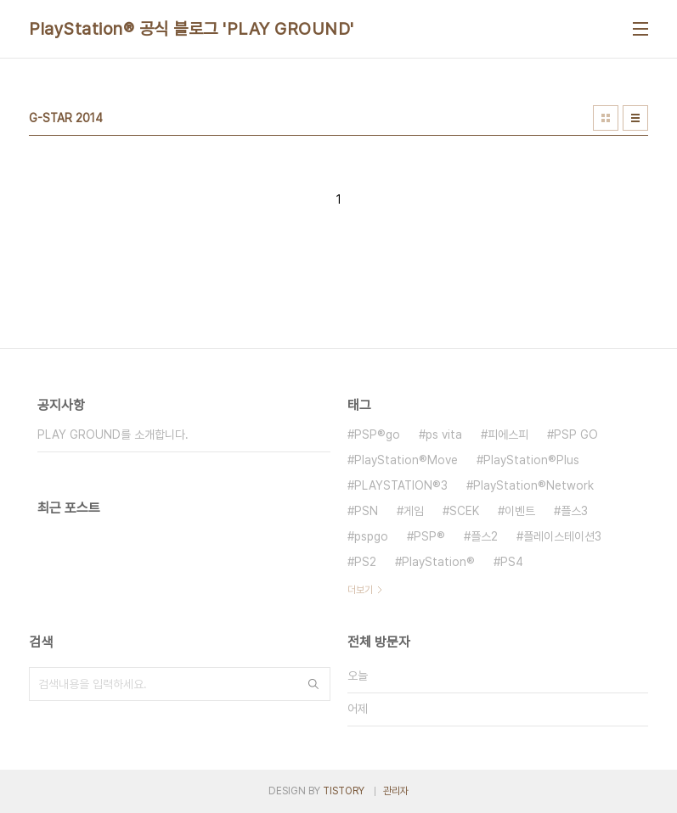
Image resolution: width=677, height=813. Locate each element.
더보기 (360, 590)
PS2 (365, 562)
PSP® (429, 536)
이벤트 (520, 511)
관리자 (396, 791)
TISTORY (343, 791)
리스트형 (635, 118)
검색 (313, 684)
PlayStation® (438, 562)
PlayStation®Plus (531, 460)
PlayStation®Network (533, 485)
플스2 (484, 536)
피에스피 (508, 434)
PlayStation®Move (406, 460)
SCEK (464, 511)
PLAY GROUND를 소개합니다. (113, 434)
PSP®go (377, 434)
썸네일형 (605, 118)
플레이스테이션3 (562, 536)
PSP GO (576, 434)
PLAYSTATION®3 (401, 485)
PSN (366, 511)
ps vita (444, 434)
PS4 (511, 562)
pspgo (371, 536)
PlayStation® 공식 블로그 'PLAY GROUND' (191, 29)
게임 (413, 511)
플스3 (574, 511)
